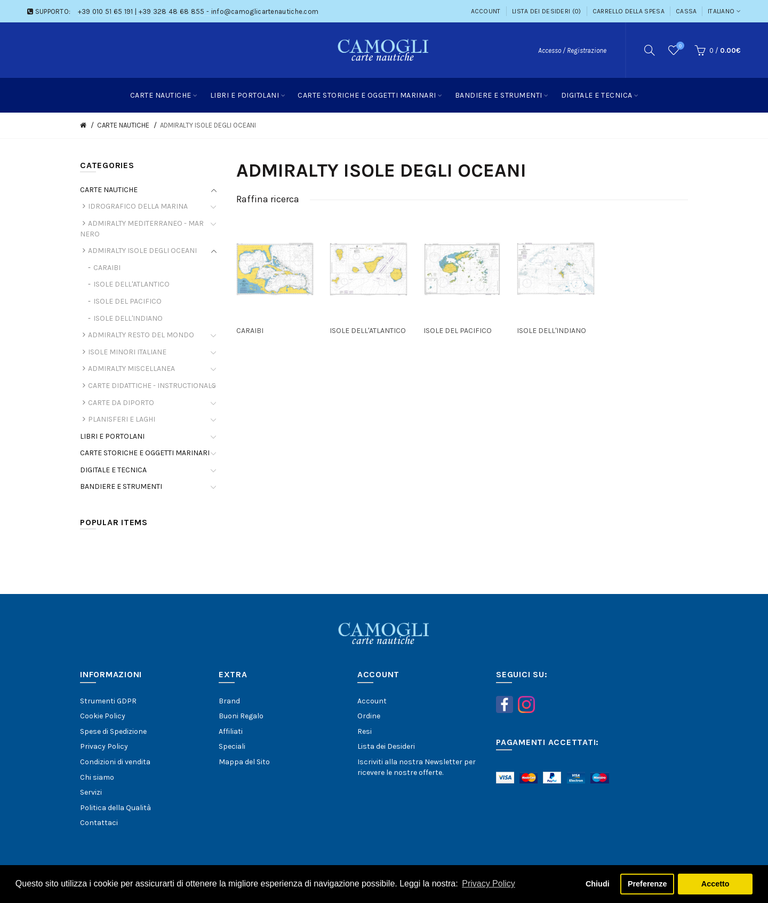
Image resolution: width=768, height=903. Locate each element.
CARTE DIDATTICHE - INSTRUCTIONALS (152, 385)
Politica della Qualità (115, 807)
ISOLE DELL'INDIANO (128, 318)
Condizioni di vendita (115, 761)
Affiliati (231, 731)
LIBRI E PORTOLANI (112, 436)
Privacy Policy (104, 746)
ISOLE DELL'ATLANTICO (131, 284)
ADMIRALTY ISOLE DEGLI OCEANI (208, 125)
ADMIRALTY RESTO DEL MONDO (141, 334)
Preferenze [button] (647, 884)
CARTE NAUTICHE (123, 125)
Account (486, 11)
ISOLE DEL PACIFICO (127, 301)
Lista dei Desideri (386, 746)
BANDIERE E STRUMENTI (121, 486)
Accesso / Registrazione (572, 50)
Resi (364, 731)
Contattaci (99, 822)
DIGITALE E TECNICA (113, 469)
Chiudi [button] (598, 884)
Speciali (232, 746)
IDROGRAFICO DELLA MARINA (138, 206)
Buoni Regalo (241, 715)
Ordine (368, 715)
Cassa (686, 11)
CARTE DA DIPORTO (121, 402)
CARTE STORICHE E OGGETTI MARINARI (145, 452)
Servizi (91, 792)
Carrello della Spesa (629, 11)
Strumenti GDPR (108, 701)
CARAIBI (107, 267)
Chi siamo (97, 777)
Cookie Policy (102, 715)
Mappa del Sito (244, 761)
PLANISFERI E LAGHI (121, 419)
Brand (229, 701)
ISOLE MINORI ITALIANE (127, 352)
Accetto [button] (715, 884)
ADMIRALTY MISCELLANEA (131, 368)
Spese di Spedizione (113, 731)
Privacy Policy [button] (488, 883)
